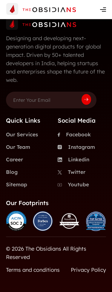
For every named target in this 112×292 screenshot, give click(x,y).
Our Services (22, 134)
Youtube (73, 184)
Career (14, 159)
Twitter (71, 172)
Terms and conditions (33, 269)
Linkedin (73, 159)
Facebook (74, 134)
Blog (12, 172)
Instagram (76, 147)
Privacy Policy (88, 269)
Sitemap (16, 184)
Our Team (18, 147)
